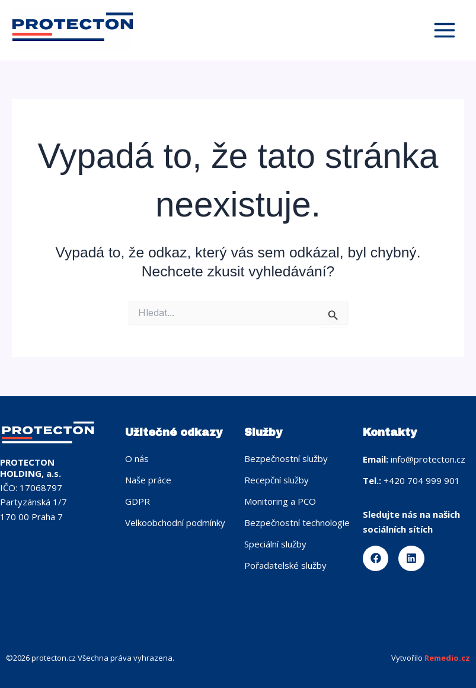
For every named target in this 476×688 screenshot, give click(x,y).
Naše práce (148, 480)
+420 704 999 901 (422, 480)
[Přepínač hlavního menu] (444, 30)
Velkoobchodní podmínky (175, 522)
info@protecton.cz (428, 459)
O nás (137, 458)
